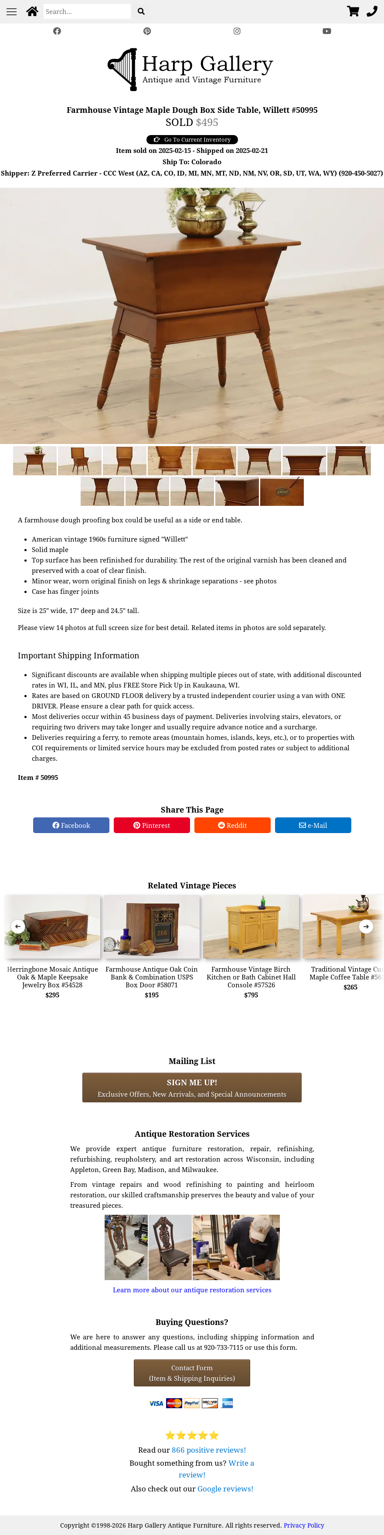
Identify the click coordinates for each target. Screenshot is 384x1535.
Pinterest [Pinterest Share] (151, 825)
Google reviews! (225, 1489)
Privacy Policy (304, 1525)
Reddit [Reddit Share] (232, 825)
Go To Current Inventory (192, 139)
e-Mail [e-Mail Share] (313, 825)
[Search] (87, 11)
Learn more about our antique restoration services (192, 1289)
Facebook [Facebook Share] (71, 825)
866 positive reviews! (209, 1450)
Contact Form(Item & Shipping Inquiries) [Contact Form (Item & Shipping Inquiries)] (192, 1373)
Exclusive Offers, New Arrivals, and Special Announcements (192, 1087)
